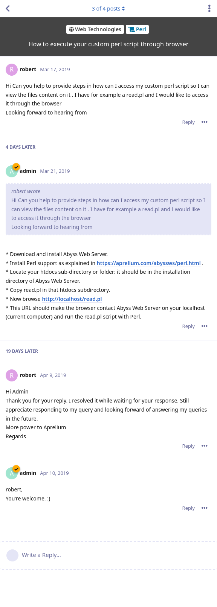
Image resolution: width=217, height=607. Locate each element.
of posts (108, 8)
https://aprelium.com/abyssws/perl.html (149, 263)
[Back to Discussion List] (7, 8)
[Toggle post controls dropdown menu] (204, 122)
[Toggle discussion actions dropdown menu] (209, 8)
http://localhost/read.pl (72, 298)
